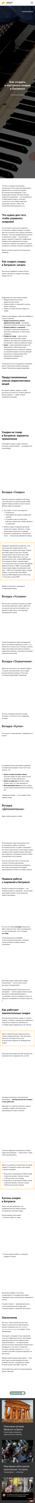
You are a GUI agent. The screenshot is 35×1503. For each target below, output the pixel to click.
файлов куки (22, 1496)
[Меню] (32, 3)
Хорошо (30, 1498)
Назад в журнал (27, 11)
